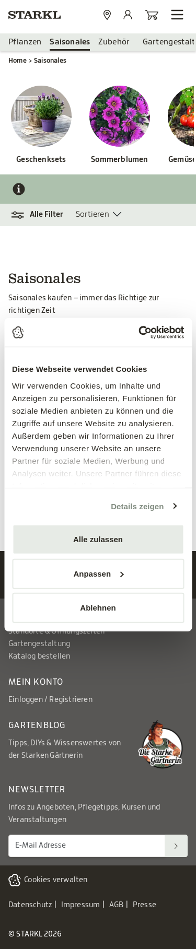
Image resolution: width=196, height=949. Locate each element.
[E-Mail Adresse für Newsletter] (86, 846)
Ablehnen (98, 607)
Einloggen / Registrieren (50, 700)
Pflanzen (24, 42)
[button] (42, 214)
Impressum (80, 905)
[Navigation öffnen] (177, 14)
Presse (144, 905)
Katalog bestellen (39, 656)
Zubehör (114, 42)
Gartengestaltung (39, 644)
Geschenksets (41, 160)
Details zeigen (137, 505)
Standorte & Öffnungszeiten (56, 631)
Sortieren (92, 214)
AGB (116, 905)
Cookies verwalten (55, 880)
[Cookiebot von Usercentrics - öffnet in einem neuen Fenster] (139, 332)
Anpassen (98, 573)
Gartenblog (37, 725)
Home (17, 60)
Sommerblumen (119, 160)
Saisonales (70, 42)
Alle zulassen (98, 539)
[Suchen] (176, 846)
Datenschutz (30, 905)
